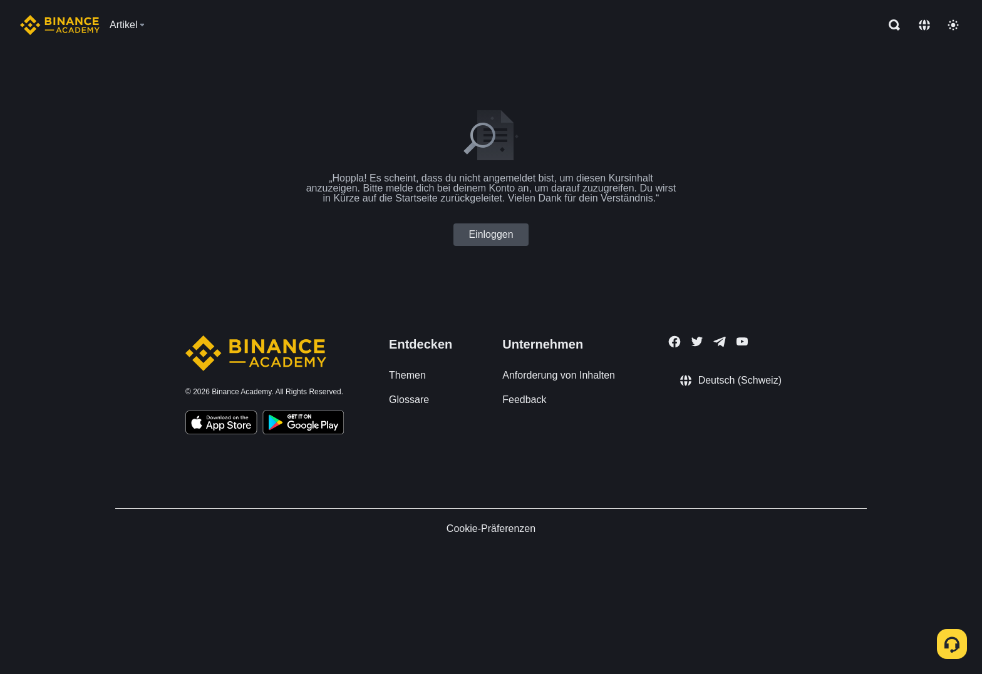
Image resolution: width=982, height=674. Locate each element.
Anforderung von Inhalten (558, 375)
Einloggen (490, 234)
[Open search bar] (890, 25)
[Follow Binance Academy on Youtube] (742, 341)
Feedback (524, 399)
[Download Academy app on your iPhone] (221, 424)
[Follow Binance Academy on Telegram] (719, 341)
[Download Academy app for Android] (303, 424)
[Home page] (60, 25)
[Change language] (924, 25)
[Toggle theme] (953, 25)
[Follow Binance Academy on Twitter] (697, 342)
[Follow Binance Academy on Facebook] (674, 341)
